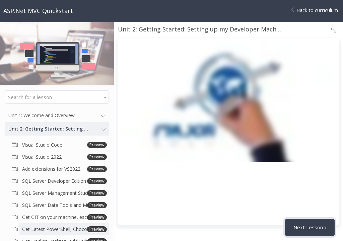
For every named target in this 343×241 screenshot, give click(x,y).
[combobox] (57, 97)
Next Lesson (308, 227)
